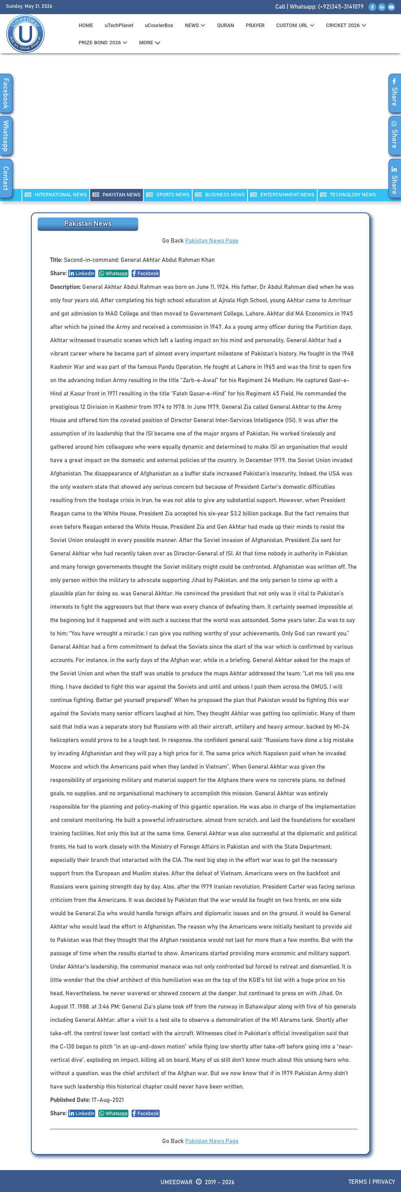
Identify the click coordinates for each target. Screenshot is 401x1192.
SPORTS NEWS (168, 195)
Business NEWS (220, 195)
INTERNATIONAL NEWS (56, 195)
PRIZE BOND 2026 (103, 42)
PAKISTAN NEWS (116, 195)
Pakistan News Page (211, 241)
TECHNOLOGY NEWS (348, 195)
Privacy (383, 1182)
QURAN (225, 25)
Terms (358, 1182)
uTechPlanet (119, 25)
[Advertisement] (200, 126)
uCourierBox (159, 25)
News (195, 25)
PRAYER (255, 25)
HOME (86, 25)
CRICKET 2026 (346, 25)
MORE (150, 43)
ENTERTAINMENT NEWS (282, 195)
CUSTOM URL (295, 25)
